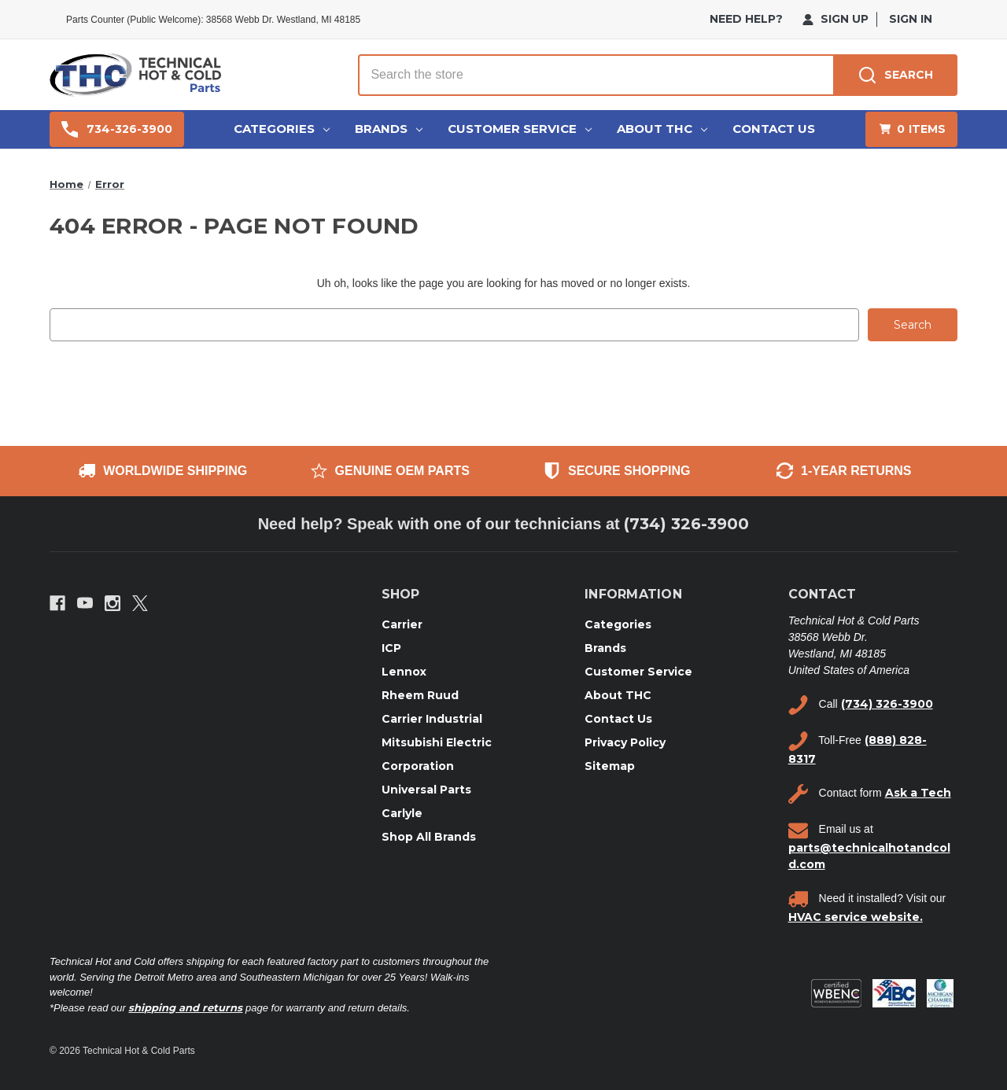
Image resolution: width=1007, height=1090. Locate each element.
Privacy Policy (625, 742)
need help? (746, 19)
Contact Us (773, 128)
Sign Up (835, 19)
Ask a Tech (918, 793)
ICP (391, 647)
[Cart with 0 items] (911, 129)
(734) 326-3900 (686, 523)
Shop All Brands (429, 836)
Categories (282, 128)
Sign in (910, 19)
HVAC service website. (855, 916)
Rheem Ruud (420, 694)
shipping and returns (185, 1006)
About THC (662, 128)
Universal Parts (426, 789)
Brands (388, 128)
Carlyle (402, 812)
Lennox (404, 671)
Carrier (402, 624)
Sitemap (610, 765)
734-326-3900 (116, 129)
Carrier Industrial (432, 718)
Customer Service (520, 128)
